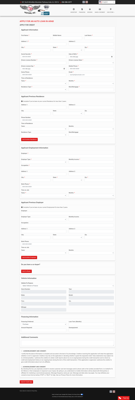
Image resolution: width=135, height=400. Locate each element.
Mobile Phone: (73, 66)
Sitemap (69, 394)
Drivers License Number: (28, 60)
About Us (24, 390)
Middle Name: (57, 35)
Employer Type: (26, 159)
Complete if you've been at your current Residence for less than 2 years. (43, 101)
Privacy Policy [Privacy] (34, 390)
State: (55, 47)
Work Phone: (25, 184)
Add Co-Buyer (26, 271)
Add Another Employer (29, 257)
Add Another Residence (29, 139)
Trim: (22, 301)
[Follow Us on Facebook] (83, 2)
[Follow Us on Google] (86, 2)
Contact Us (29, 390)
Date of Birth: (73, 54)
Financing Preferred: (27, 321)
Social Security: (26, 54)
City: (22, 47)
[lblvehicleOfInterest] (67, 285)
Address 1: (24, 41)
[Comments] (67, 343)
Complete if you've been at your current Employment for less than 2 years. (44, 207)
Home (21, 390)
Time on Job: (25, 190)
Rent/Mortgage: (74, 87)
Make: (23, 295)
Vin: (70, 301)
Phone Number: (26, 117)
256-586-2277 (67, 2)
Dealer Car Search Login (56, 394)
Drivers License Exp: (27, 66)
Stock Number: (25, 289)
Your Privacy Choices (77, 394)
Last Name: (88, 35)
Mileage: (23, 307)
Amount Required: (26, 327)
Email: (71, 72)
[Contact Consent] (21, 366)
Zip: (86, 47)
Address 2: (72, 41)
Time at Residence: (27, 78)
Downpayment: (73, 327)
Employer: (24, 153)
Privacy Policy (65, 375)
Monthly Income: (74, 159)
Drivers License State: (75, 60)
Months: (71, 81)
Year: (70, 289)
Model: (71, 295)
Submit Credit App (26, 382)
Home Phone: (25, 72)
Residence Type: (26, 87)
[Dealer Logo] (35, 10)
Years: (23, 81)
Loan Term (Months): (75, 321)
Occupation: (25, 165)
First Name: (24, 35)
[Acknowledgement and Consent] (21, 350)
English (103, 2)
